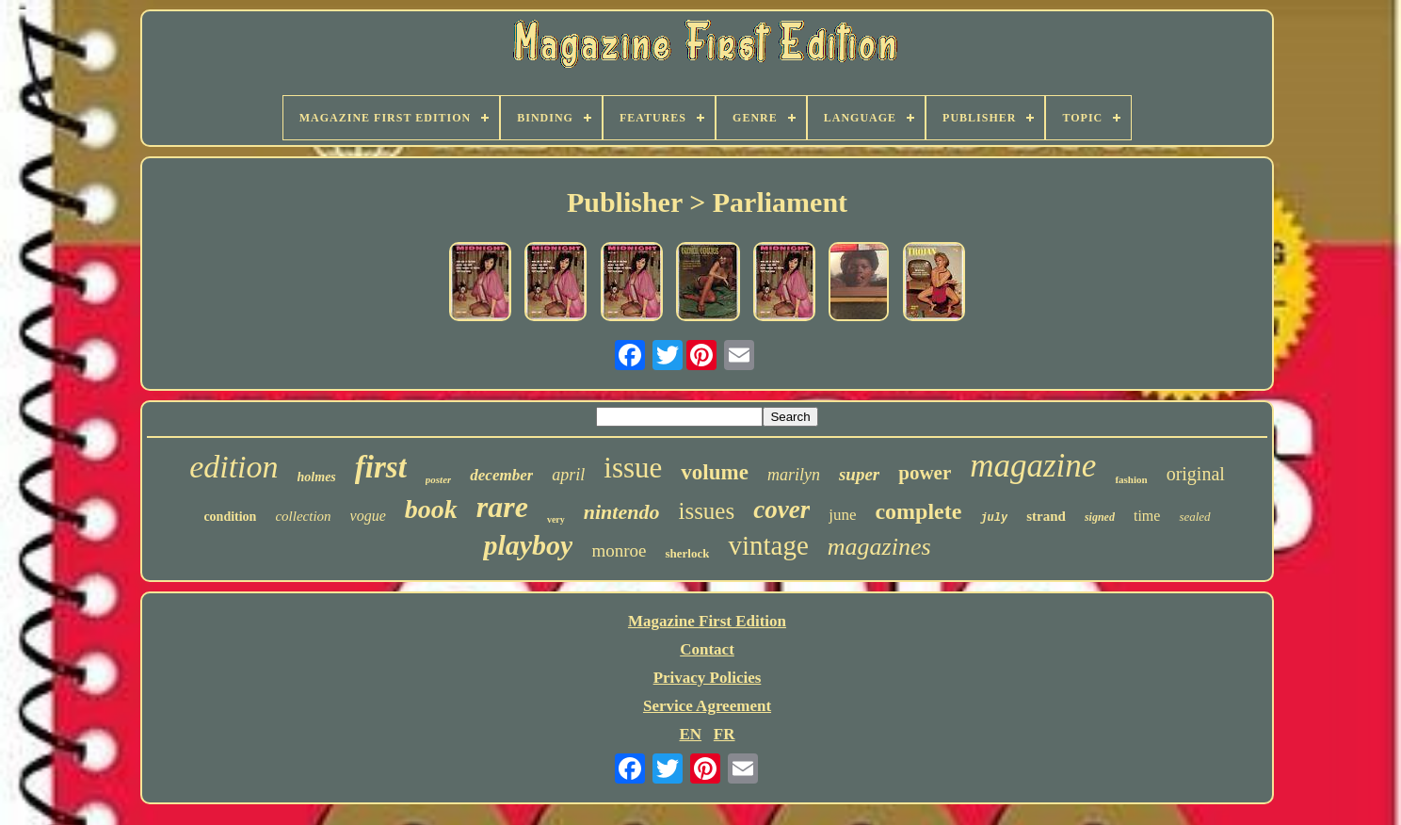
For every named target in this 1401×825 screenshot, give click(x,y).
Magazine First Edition (707, 621)
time (1147, 516)
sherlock (687, 553)
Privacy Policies (707, 678)
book (431, 509)
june (842, 515)
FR (724, 734)
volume (715, 472)
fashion (1131, 479)
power (924, 472)
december (501, 475)
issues (706, 511)
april (568, 474)
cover (781, 509)
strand (1046, 516)
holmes (317, 477)
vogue (368, 516)
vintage (768, 545)
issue (633, 467)
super (859, 474)
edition (233, 466)
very (556, 519)
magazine (1033, 465)
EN (690, 734)
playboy (527, 544)
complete (918, 511)
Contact (707, 649)
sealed (1194, 517)
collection (302, 516)
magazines (879, 546)
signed (1100, 517)
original (1196, 473)
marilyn (793, 474)
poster (439, 479)
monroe (618, 550)
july (993, 518)
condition (229, 517)
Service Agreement (707, 706)
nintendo (622, 512)
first (381, 467)
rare (502, 507)
